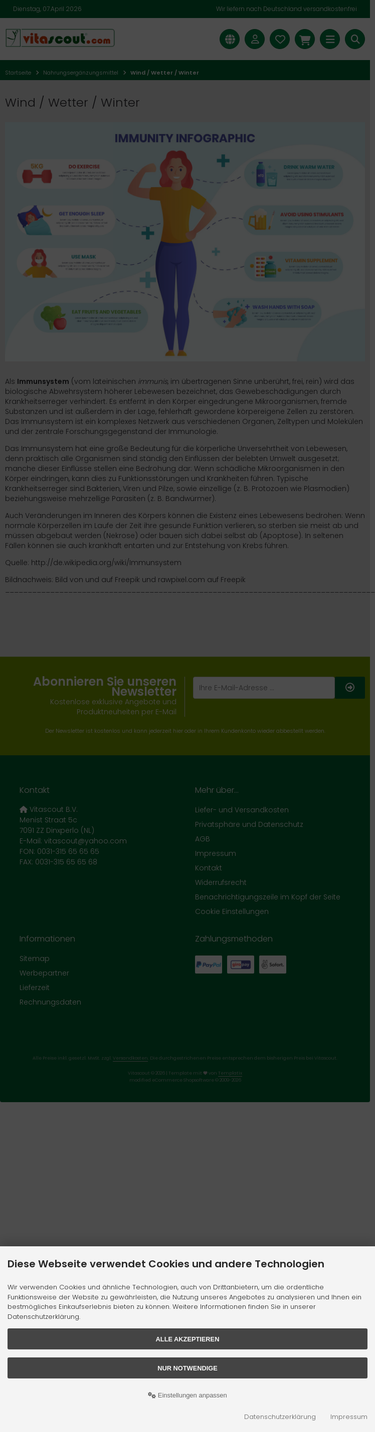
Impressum (348, 1416)
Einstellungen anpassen (187, 1395)
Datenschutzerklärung (280, 1416)
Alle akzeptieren (188, 1339)
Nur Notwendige (187, 1368)
